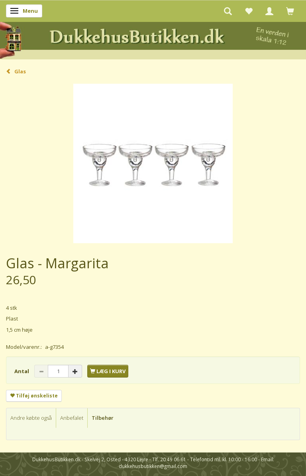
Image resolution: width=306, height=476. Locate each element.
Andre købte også (31, 417)
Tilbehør (103, 417)
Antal (22, 371)
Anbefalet (71, 417)
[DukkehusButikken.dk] (153, 39)
